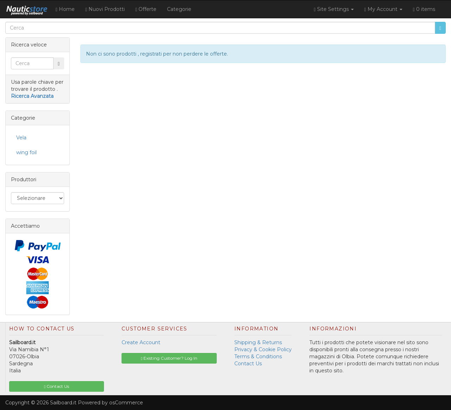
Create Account (141, 342)
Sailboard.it (63, 402)
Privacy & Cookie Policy (263, 349)
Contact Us (248, 363)
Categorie (179, 9)
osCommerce (126, 402)
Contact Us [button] (56, 386)
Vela (21, 137)
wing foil (26, 152)
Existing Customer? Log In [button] (169, 358)
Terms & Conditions (258, 356)
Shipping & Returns (258, 342)
